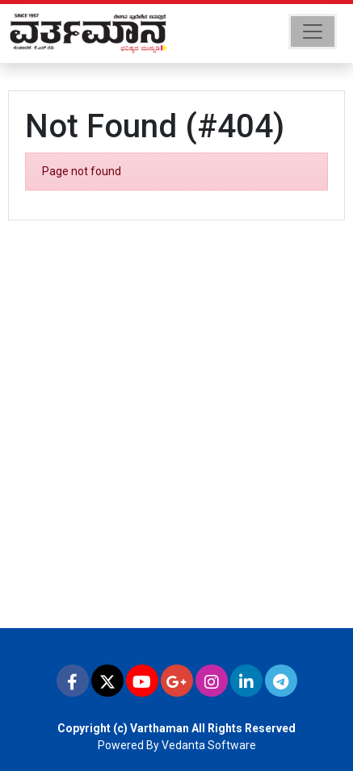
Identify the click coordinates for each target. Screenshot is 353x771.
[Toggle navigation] (312, 31)
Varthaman (159, 728)
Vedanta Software (209, 745)
